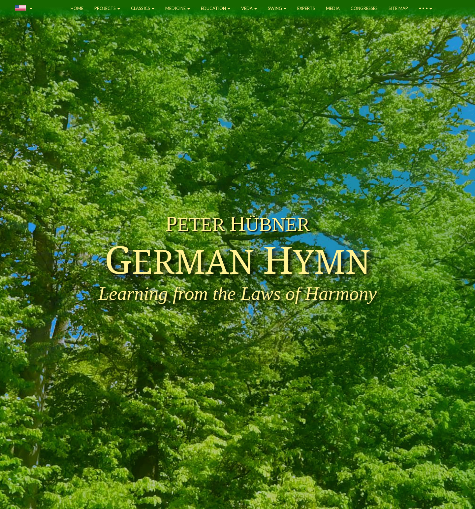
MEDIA (333, 8)
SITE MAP (398, 8)
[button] (23, 8)
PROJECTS (107, 8)
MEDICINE (177, 8)
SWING (277, 8)
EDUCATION (215, 8)
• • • (425, 8)
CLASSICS (142, 8)
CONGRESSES (364, 8)
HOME (77, 8)
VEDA (249, 8)
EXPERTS (306, 8)
